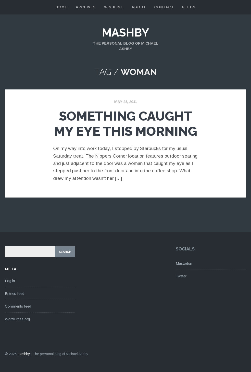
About (139, 7)
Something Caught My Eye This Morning (125, 124)
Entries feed (14, 293)
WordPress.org (17, 319)
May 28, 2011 (125, 101)
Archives (86, 7)
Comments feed (18, 306)
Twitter (181, 276)
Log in (10, 281)
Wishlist (113, 7)
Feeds (189, 7)
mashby (125, 32)
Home (61, 7)
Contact (164, 7)
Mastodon (184, 263)
